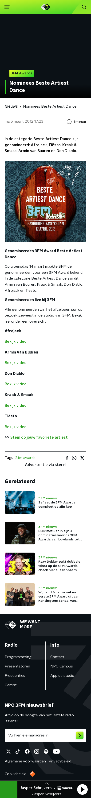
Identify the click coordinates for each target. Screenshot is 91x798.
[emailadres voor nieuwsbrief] (45, 735)
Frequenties (15, 676)
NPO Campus (61, 666)
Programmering (18, 657)
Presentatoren (17, 666)
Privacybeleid (60, 761)
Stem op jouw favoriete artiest (39, 437)
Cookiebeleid (15, 774)
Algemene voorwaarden (25, 761)
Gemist (11, 685)
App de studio (62, 676)
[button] (82, 789)
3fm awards (25, 458)
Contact (57, 657)
